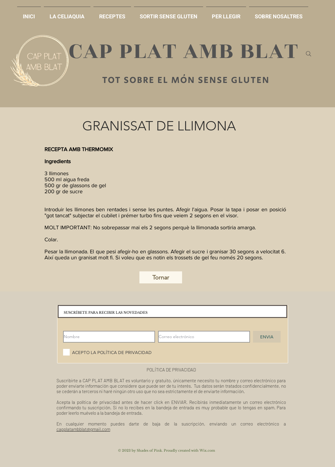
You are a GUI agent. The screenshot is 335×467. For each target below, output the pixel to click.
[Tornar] (160, 277)
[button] (168, 14)
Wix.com (207, 450)
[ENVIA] (267, 337)
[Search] (308, 53)
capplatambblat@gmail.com (83, 429)
